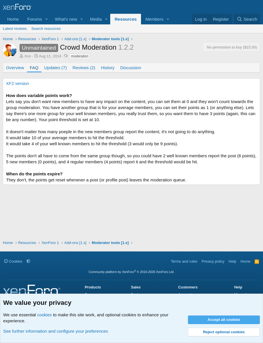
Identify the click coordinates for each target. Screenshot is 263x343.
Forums (34, 19)
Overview (15, 67)
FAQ (34, 67)
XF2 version (17, 83)
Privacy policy (213, 261)
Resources (126, 19)
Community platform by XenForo (131, 272)
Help (233, 261)
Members (154, 19)
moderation (79, 56)
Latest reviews (15, 28)
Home (13, 19)
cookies (44, 314)
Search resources (46, 28)
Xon (27, 56)
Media (96, 19)
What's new (66, 19)
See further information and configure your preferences (55, 331)
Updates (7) (55, 67)
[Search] (247, 19)
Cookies (13, 261)
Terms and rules (184, 261)
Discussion (130, 67)
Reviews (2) (84, 67)
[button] (47, 19)
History (108, 67)
